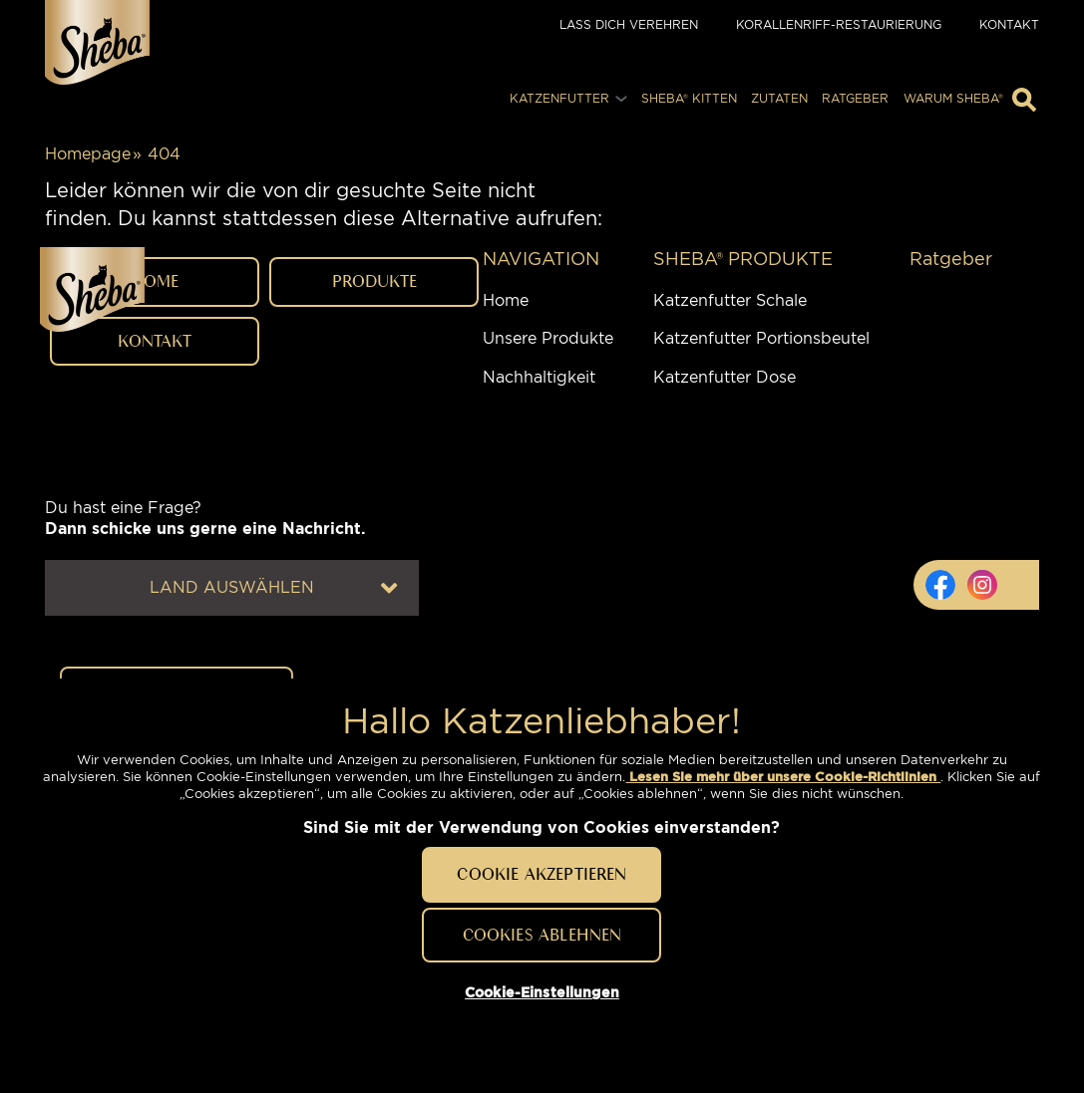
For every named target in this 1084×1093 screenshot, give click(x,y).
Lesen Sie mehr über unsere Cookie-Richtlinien (782, 776)
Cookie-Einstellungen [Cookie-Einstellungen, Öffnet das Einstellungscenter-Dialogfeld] (542, 992)
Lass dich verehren (628, 25)
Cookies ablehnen (542, 935)
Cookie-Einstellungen (186, 1045)
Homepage (88, 153)
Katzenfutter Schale (730, 660)
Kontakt (1009, 25)
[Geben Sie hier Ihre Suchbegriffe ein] (1024, 99)
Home (506, 660)
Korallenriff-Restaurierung (838, 25)
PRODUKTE (374, 409)
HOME (154, 409)
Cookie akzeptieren (541, 874)
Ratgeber (950, 618)
